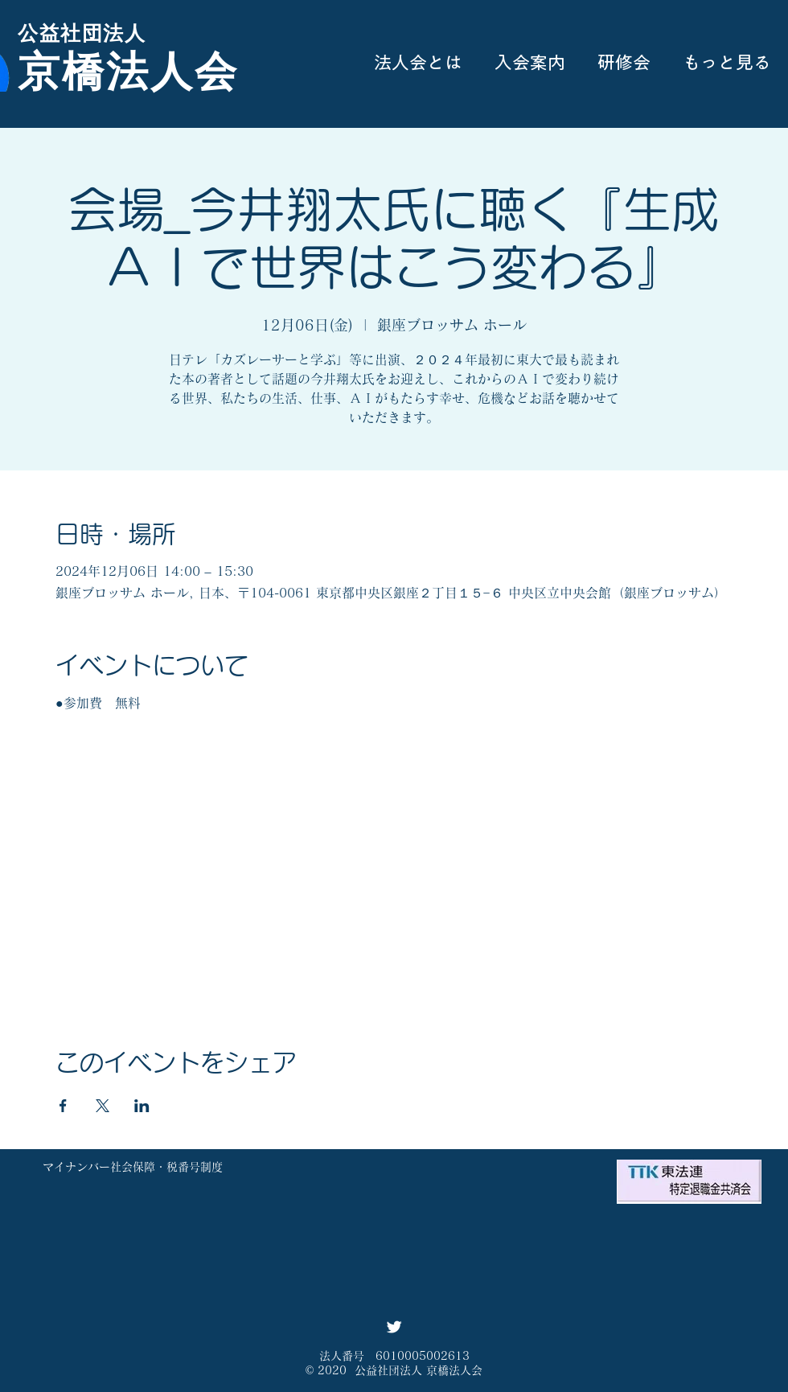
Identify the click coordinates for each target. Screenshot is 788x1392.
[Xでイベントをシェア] (102, 1105)
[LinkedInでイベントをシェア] (142, 1105)
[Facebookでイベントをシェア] (63, 1105)
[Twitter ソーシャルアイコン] (394, 1327)
